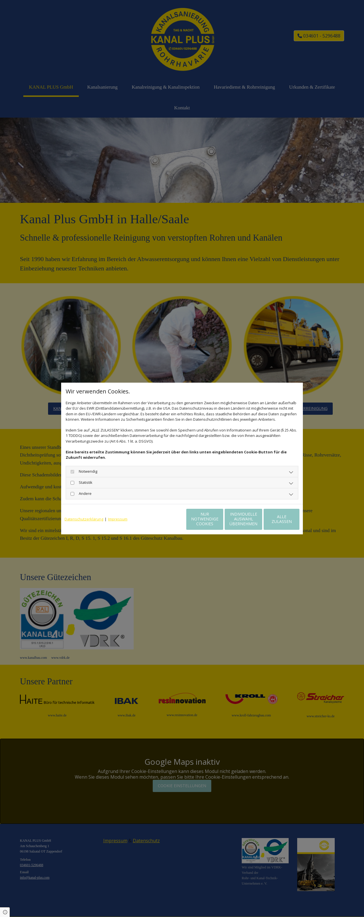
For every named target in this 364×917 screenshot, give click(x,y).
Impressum (117, 519)
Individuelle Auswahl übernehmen (219, 518)
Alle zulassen (273, 519)
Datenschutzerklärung (84, 519)
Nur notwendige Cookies (165, 519)
